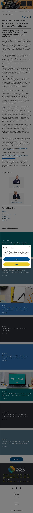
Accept (16, 259)
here (7, 255)
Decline (16, 264)
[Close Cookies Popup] (29, 246)
